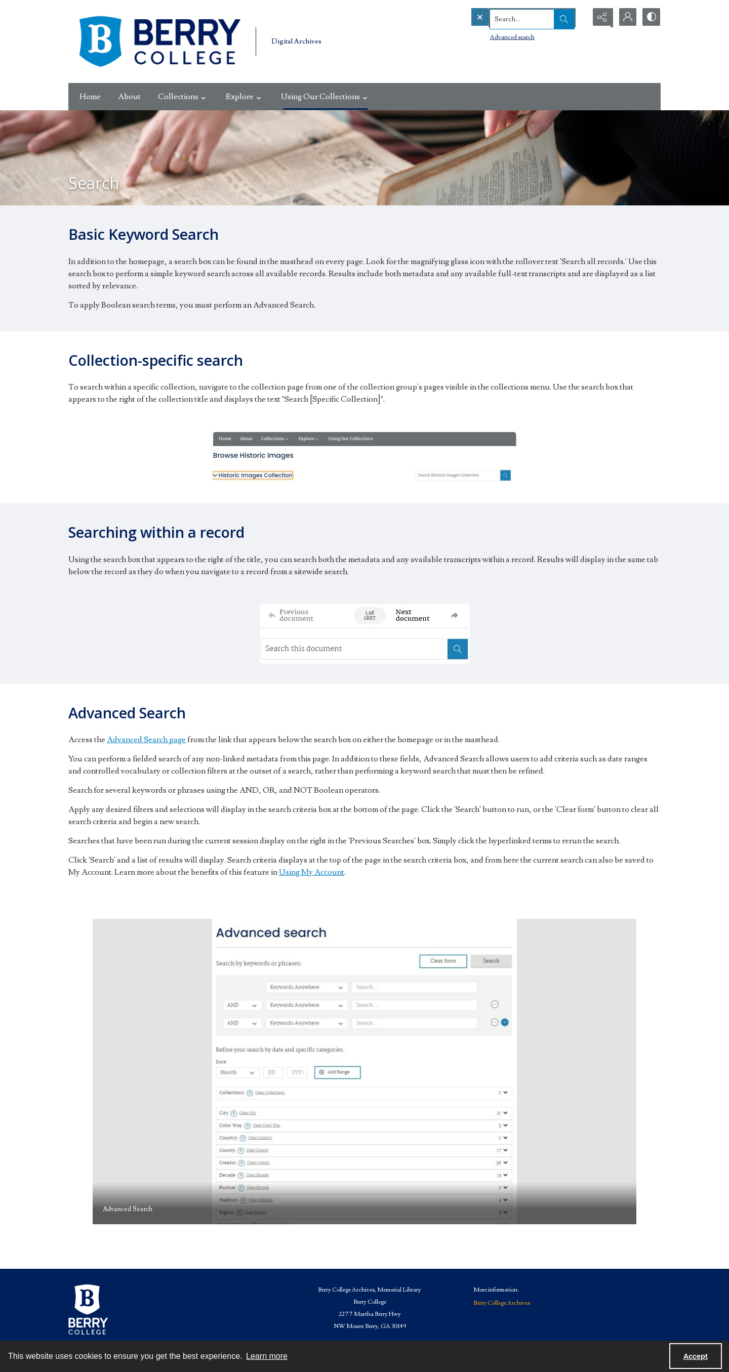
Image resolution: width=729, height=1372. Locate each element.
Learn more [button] (267, 1356)
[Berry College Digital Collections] (159, 41)
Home (90, 97)
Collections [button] (183, 96)
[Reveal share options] (600, 17)
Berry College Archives (501, 1303)
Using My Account (311, 872)
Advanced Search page (146, 740)
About (129, 97)
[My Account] (625, 17)
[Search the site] (507, 17)
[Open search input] (574, 17)
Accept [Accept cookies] (695, 1356)
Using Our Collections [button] (325, 96)
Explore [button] (245, 96)
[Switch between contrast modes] (650, 17)
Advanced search (491, 35)
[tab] (364, 1071)
